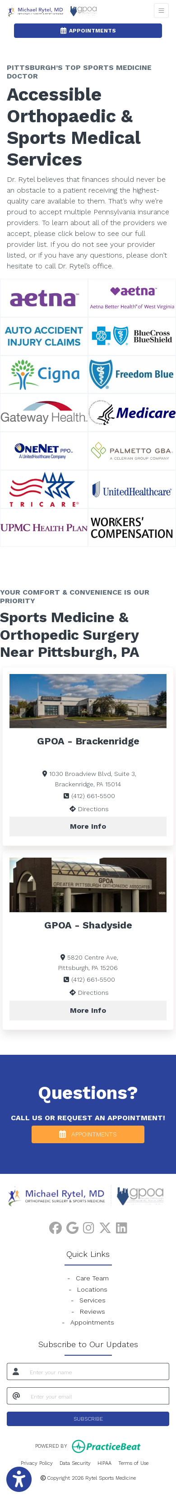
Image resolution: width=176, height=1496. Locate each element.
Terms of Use (133, 1462)
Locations (92, 1289)
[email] (97, 1395)
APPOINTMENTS (88, 1134)
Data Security (75, 1462)
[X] (105, 1226)
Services (92, 1300)
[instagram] (88, 1226)
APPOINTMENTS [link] (88, 31)
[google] (72, 1226)
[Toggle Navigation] (161, 10)
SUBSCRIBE (88, 1419)
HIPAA (104, 1462)
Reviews (92, 1311)
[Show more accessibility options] (19, 1479)
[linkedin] (121, 1226)
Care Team (92, 1278)
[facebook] (55, 1226)
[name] (96, 1371)
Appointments (92, 1322)
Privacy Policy (37, 1462)
